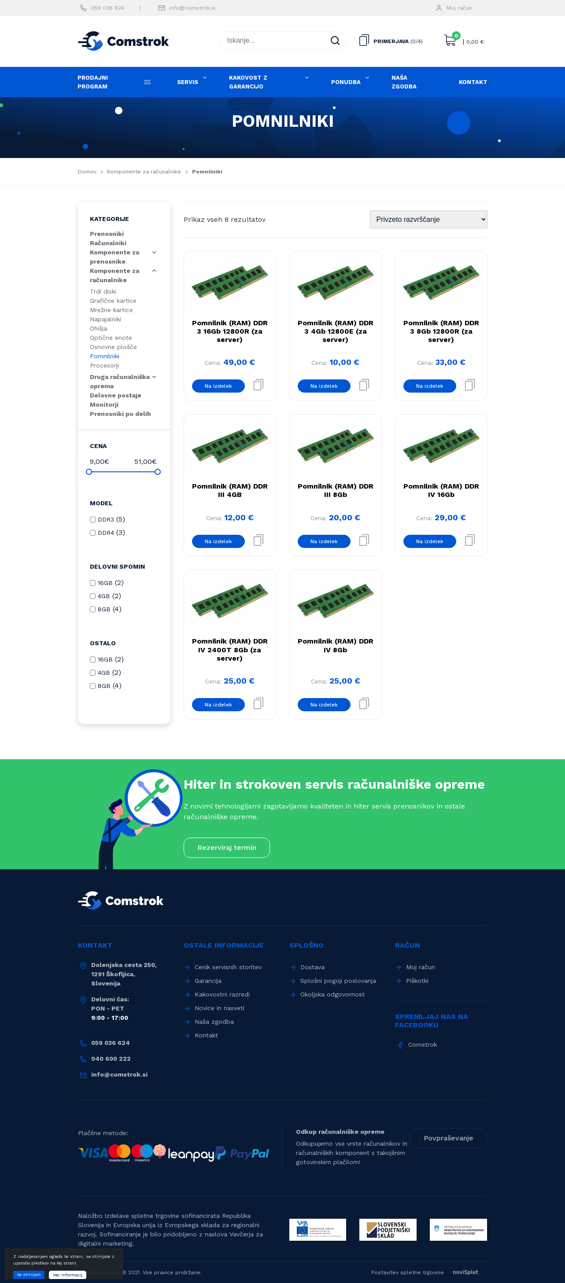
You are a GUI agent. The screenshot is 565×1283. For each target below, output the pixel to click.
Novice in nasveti (219, 1007)
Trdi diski (103, 291)
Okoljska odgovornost (332, 994)
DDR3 (106, 519)
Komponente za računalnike (144, 172)
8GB (104, 609)
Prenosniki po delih (120, 413)
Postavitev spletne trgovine (429, 1272)
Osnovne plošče (113, 346)
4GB (104, 595)
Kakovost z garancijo (248, 82)
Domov (87, 172)
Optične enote (111, 337)
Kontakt (473, 82)
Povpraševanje (448, 1138)
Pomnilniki (104, 356)
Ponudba (346, 82)
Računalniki (108, 242)
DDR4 (106, 532)
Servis (187, 82)
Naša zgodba (404, 82)
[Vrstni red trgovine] (428, 219)
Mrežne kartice (111, 309)
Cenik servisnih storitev (228, 967)
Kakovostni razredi (222, 994)
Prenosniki (107, 233)
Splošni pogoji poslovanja (338, 980)
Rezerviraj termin (226, 847)
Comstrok (422, 1044)
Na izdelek (218, 386)
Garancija (208, 980)
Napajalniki (105, 319)
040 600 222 (111, 1058)
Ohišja (98, 328)
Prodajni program (93, 82)
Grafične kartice (113, 300)
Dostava (312, 967)
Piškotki (417, 980)
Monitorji (104, 404)
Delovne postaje (115, 395)
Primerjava (391, 41)
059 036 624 (107, 8)
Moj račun (459, 8)
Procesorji (104, 365)
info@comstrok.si (192, 8)
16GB (105, 582)
